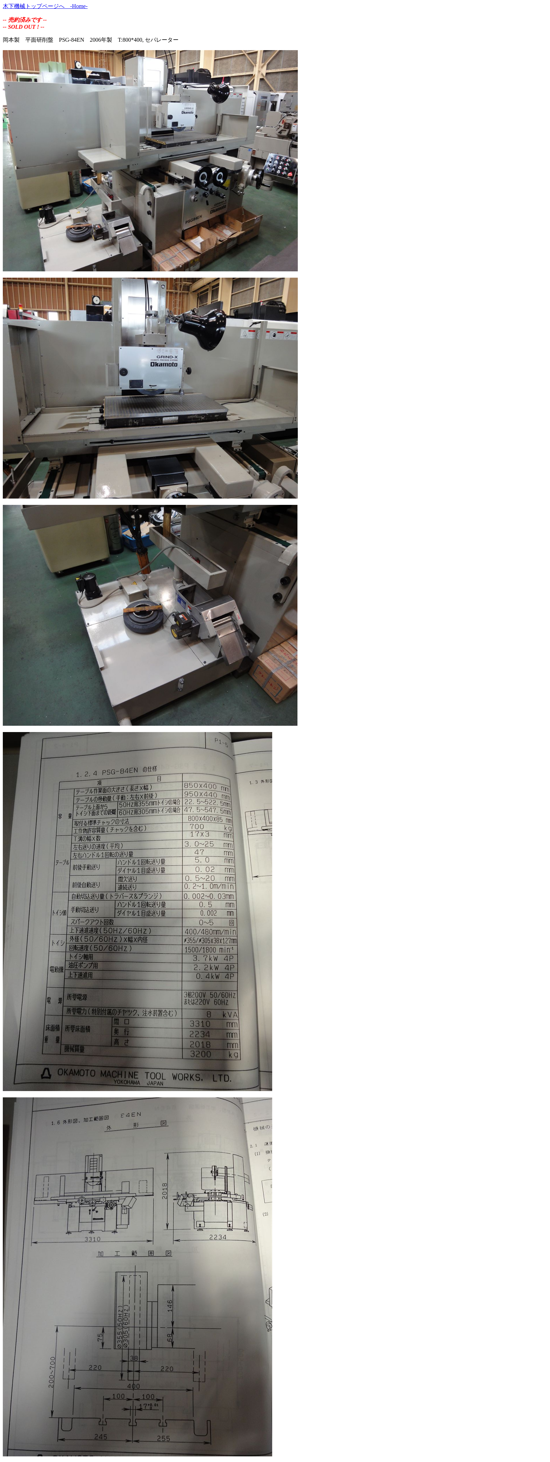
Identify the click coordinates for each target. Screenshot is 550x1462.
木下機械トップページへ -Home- (45, 6)
